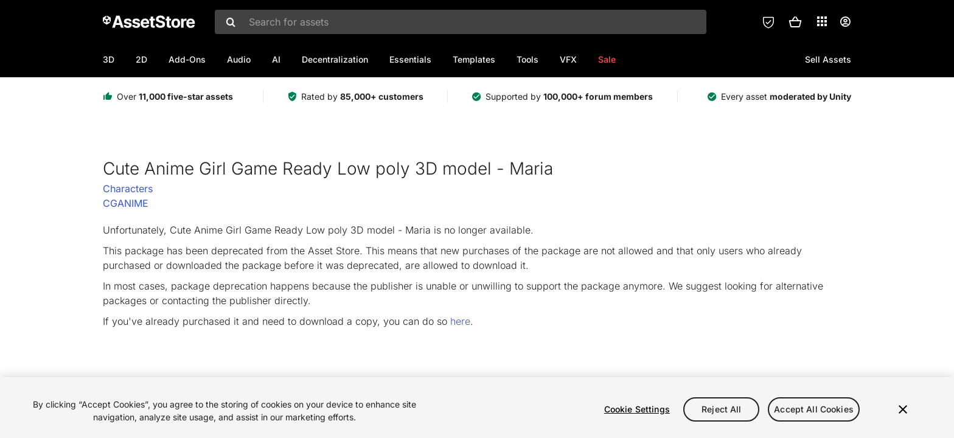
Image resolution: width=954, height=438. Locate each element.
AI (276, 59)
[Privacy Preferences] (768, 22)
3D (108, 59)
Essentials (410, 59)
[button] (795, 22)
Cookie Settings (637, 409)
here (460, 321)
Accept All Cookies (814, 409)
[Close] (903, 409)
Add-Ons (187, 59)
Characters (128, 188)
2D (141, 59)
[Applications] (822, 21)
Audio (239, 59)
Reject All (721, 409)
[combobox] (460, 22)
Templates (474, 59)
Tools (527, 59)
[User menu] (845, 22)
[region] (477, 407)
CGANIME (125, 203)
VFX (568, 59)
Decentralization (335, 59)
